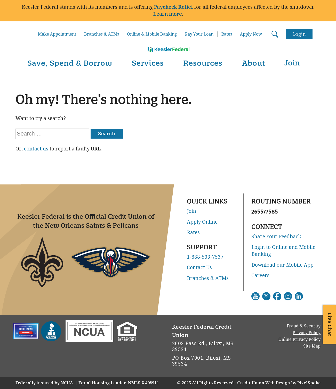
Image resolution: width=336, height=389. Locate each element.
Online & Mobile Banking (152, 34)
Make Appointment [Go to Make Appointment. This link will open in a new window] (57, 34)
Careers (260, 275)
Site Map (312, 346)
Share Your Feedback (276, 236)
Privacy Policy (307, 333)
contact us (36, 148)
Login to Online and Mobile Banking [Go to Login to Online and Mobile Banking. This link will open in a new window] (283, 251)
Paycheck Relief (173, 7)
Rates (226, 34)
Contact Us (199, 267)
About (253, 62)
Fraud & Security (304, 326)
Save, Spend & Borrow (69, 62)
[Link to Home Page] (168, 42)
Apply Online (202, 222)
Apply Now (251, 34)
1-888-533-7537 (205, 257)
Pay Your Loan (199, 34)
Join (292, 62)
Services (148, 62)
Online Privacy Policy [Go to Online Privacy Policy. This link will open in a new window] (299, 339)
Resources (202, 62)
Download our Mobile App (282, 265)
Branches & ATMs (101, 34)
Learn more (167, 14)
